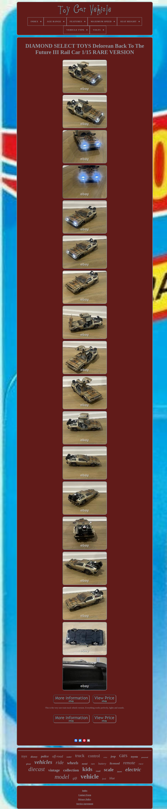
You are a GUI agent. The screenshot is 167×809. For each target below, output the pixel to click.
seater (68, 757)
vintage (54, 770)
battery (102, 763)
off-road (57, 756)
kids (87, 769)
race (141, 763)
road (98, 771)
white (105, 757)
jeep (113, 756)
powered (144, 757)
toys (24, 756)
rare (93, 764)
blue (112, 778)
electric (133, 769)
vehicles (43, 762)
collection (71, 770)
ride (60, 762)
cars (123, 755)
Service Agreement (84, 804)
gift (75, 778)
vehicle (90, 776)
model (62, 777)
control (94, 756)
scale (109, 769)
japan (119, 771)
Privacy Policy (84, 799)
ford (104, 778)
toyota (134, 756)
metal (84, 764)
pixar (28, 764)
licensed (115, 763)
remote (129, 762)
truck (79, 755)
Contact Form (84, 795)
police (45, 756)
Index (84, 790)
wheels (72, 763)
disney (34, 756)
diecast (36, 769)
